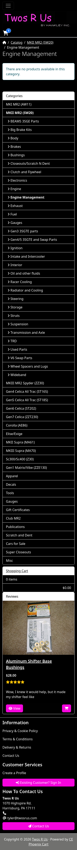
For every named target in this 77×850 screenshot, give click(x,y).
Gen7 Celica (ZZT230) (22, 417)
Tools (10, 493)
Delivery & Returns (16, 747)
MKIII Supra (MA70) (21, 450)
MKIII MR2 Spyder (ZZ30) (25, 383)
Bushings (16, 155)
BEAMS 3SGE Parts (23, 121)
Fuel (12, 214)
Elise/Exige (14, 433)
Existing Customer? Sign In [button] (38, 782)
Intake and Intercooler (26, 256)
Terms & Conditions (17, 739)
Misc (9, 560)
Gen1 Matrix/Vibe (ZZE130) (26, 467)
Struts (14, 315)
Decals (11, 484)
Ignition (15, 248)
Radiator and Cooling (25, 290)
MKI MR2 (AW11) (18, 104)
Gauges (15, 222)
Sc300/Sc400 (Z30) (20, 459)
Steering (15, 298)
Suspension (18, 324)
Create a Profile (14, 773)
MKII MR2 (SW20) (40, 42)
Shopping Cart (17, 571)
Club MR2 (13, 518)
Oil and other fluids (24, 273)
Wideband (17, 375)
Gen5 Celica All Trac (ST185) (27, 400)
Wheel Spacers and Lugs (28, 366)
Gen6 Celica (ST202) (21, 408)
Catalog (17, 42)
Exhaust (15, 205)
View (14, 708)
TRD (12, 341)
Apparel (12, 476)
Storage (15, 307)
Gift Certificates (18, 510)
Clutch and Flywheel (24, 172)
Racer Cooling (20, 282)
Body (13, 138)
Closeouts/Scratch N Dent (29, 163)
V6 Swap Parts (20, 358)
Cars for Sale (15, 543)
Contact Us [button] (38, 826)
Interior (15, 265)
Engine (14, 189)
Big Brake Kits (20, 129)
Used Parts (17, 349)
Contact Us (10, 755)
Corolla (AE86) (16, 425)
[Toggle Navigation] (8, 6)
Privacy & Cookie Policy (20, 731)
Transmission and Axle (26, 332)
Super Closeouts (18, 552)
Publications (15, 526)
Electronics (17, 180)
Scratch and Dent (19, 535)
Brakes (14, 146)
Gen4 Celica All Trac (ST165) (27, 391)
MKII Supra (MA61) (20, 442)
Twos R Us (40, 839)
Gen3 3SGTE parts (23, 231)
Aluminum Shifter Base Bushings (29, 664)
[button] (5, 33)
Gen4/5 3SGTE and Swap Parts (32, 239)
